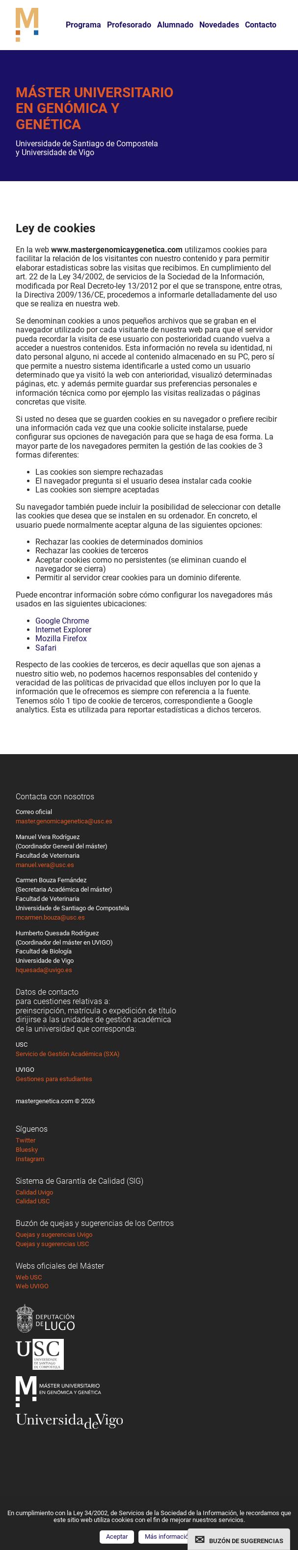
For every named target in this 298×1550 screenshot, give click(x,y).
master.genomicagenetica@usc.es (64, 821)
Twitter (25, 1140)
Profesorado (129, 24)
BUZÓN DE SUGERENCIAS (246, 1541)
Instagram (30, 1159)
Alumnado (175, 24)
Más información (168, 1536)
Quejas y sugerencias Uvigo (54, 1234)
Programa (83, 24)
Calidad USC (33, 1201)
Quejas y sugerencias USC (52, 1244)
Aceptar (117, 1536)
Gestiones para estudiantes (54, 1079)
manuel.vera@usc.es (45, 865)
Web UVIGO (32, 1286)
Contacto (260, 24)
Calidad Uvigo (34, 1192)
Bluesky (27, 1149)
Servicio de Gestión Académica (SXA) (68, 1054)
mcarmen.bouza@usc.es (50, 917)
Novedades (219, 24)
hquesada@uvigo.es (44, 970)
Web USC (29, 1277)
